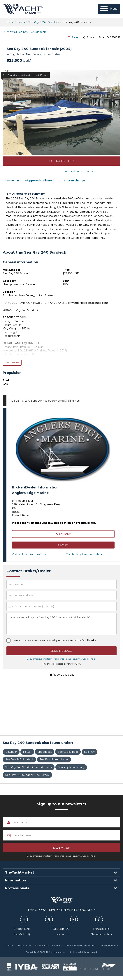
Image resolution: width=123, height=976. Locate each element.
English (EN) (22, 928)
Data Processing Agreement (81, 945)
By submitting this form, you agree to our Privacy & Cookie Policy (61, 658)
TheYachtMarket (23, 9)
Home (10, 22)
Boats (21, 22)
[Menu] (109, 9)
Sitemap (9, 945)
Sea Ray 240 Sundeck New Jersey (27, 775)
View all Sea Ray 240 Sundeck (24, 32)
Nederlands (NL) (101, 934)
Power (27, 751)
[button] (63, 545)
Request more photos (80, 171)
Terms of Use (24, 945)
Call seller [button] (63, 534)
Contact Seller (61, 161)
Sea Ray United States (54, 759)
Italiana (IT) (61, 934)
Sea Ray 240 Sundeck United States (28, 767)
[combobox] (10, 606)
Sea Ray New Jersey (71, 767)
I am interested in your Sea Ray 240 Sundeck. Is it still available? (61, 624)
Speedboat (45, 751)
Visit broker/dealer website (84, 554)
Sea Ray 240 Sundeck (19, 759)
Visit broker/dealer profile (29, 554)
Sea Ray (33, 22)
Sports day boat (68, 751)
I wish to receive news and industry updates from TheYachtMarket (54, 640)
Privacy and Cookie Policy (48, 945)
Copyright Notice (109, 945)
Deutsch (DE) (61, 928)
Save (72, 37)
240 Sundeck (50, 22)
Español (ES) (22, 934)
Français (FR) (101, 928)
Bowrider (11, 751)
